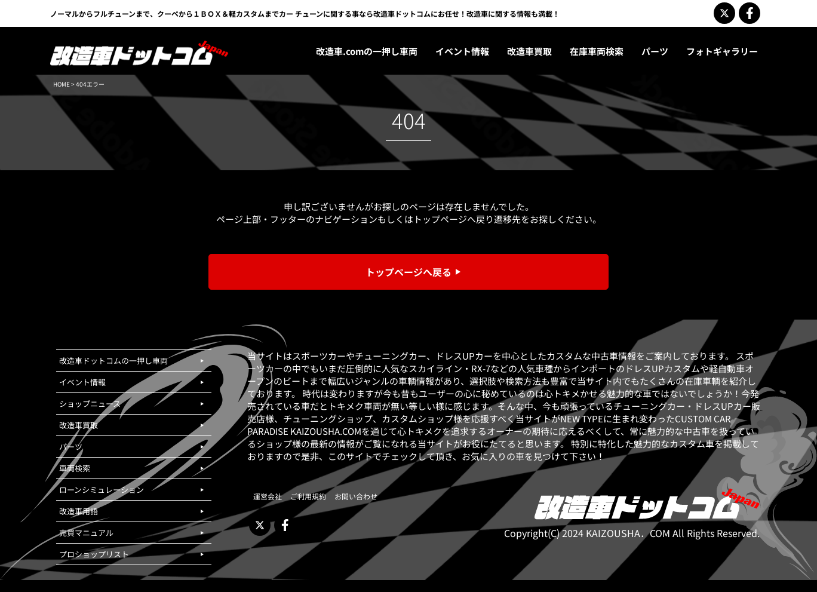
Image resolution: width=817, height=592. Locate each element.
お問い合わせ (355, 496)
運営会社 (267, 496)
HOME (61, 83)
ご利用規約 (308, 496)
